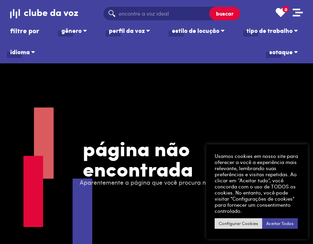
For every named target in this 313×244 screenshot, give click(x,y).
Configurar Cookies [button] (238, 223)
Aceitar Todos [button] (280, 223)
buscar (225, 13)
